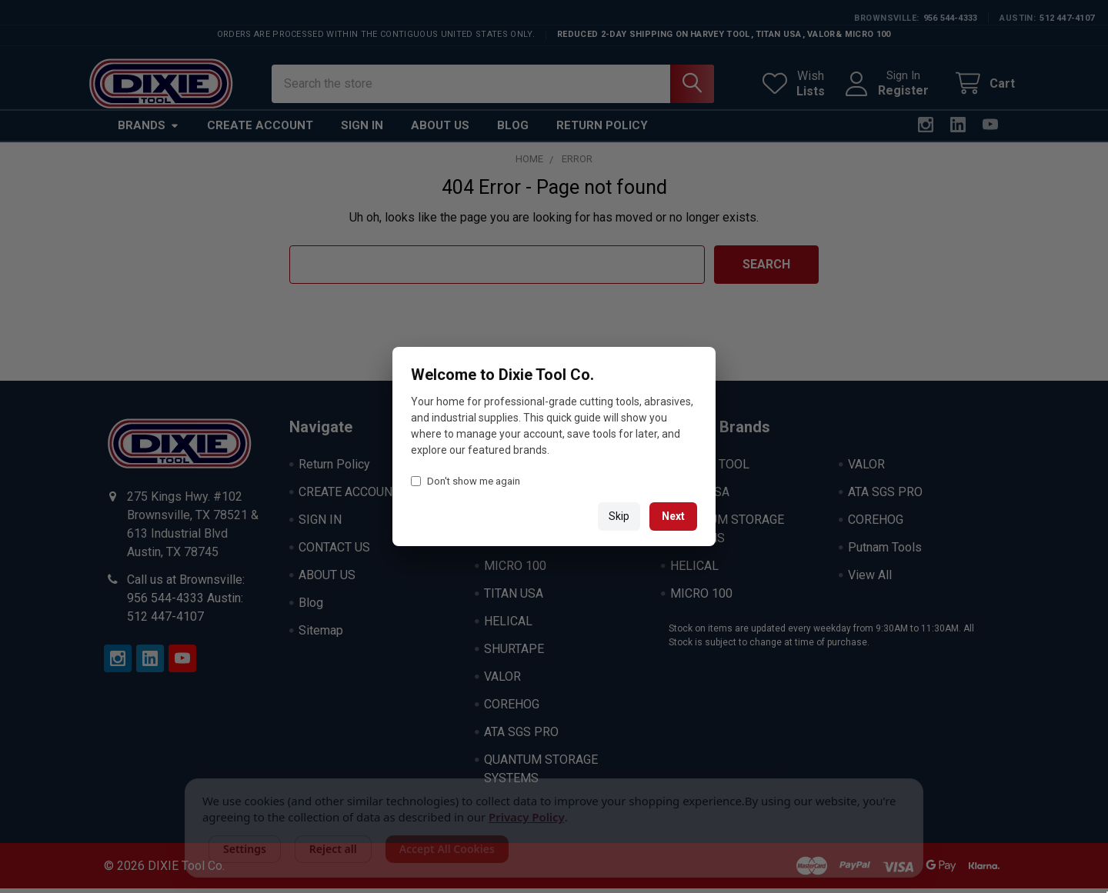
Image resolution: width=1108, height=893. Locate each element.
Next (673, 516)
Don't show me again (465, 481)
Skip (619, 516)
